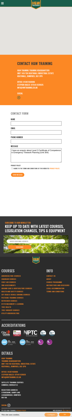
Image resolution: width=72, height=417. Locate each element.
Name (13, 119)
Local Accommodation (55, 288)
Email (13, 128)
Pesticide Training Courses (12, 297)
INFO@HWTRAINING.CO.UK (27, 87)
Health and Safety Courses (12, 291)
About (48, 279)
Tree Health (6, 307)
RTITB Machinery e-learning (12, 304)
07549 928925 (37, 84)
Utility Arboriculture (10, 313)
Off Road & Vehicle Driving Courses (15, 294)
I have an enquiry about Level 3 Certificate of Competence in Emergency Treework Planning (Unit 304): (36, 155)
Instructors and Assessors (57, 285)
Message (14, 146)
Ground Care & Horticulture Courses (16, 288)
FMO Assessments (8, 285)
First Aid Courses (8, 282)
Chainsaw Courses (8, 279)
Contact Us (50, 276)
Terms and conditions (55, 291)
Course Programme (54, 282)
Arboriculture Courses (11, 276)
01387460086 (29, 81)
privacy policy (54, 168)
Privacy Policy (16, 165)
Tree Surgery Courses (10, 310)
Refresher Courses (9, 301)
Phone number (17, 137)
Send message (17, 174)
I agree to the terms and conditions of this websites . (35, 168)
